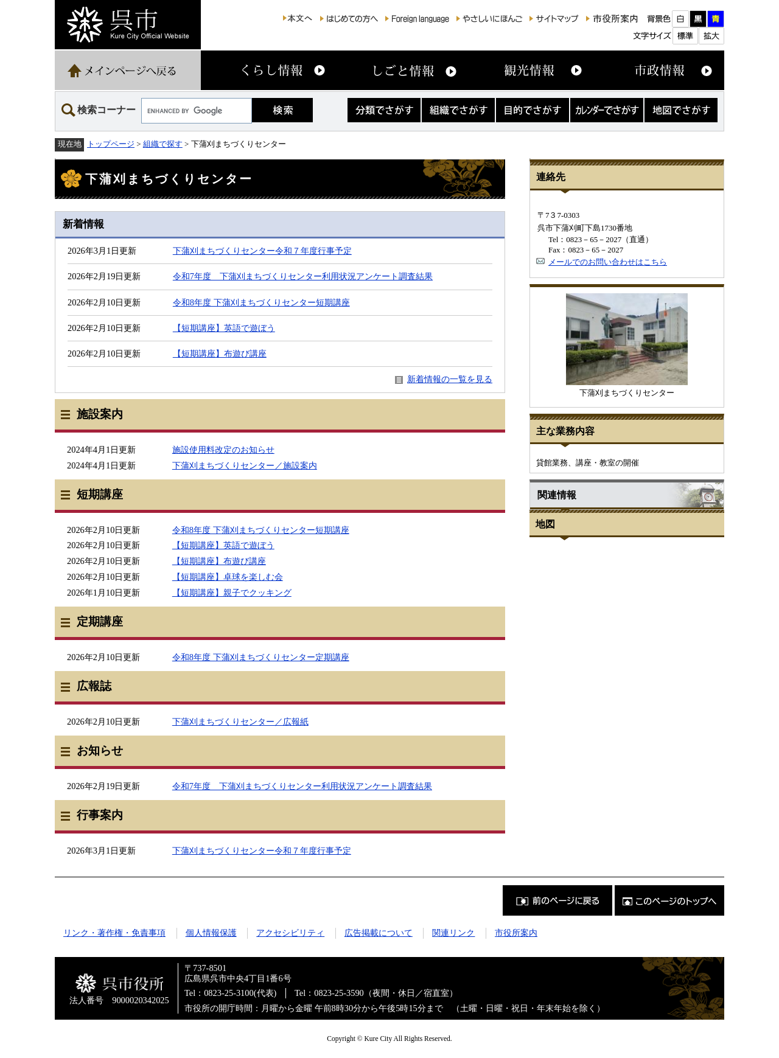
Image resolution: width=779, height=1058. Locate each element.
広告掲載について (378, 933)
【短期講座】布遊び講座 (220, 353)
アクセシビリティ (290, 933)
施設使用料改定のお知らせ (223, 449)
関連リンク (453, 933)
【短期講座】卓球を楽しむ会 (227, 577)
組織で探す (163, 143)
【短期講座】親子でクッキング (232, 592)
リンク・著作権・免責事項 (114, 933)
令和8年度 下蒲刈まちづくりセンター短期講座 (261, 302)
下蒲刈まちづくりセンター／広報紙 (240, 721)
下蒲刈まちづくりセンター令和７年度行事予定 (262, 251)
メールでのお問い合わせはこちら (607, 261)
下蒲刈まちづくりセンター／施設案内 (244, 465)
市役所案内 (516, 933)
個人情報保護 (211, 933)
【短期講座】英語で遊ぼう (224, 328)
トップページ (110, 143)
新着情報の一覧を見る (449, 379)
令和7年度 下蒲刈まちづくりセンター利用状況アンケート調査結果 (303, 276)
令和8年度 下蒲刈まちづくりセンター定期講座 (260, 657)
